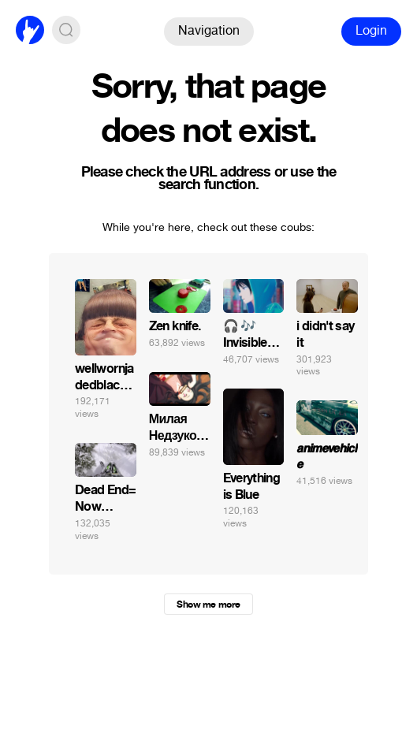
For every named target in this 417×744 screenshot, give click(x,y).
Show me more (208, 604)
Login (371, 30)
